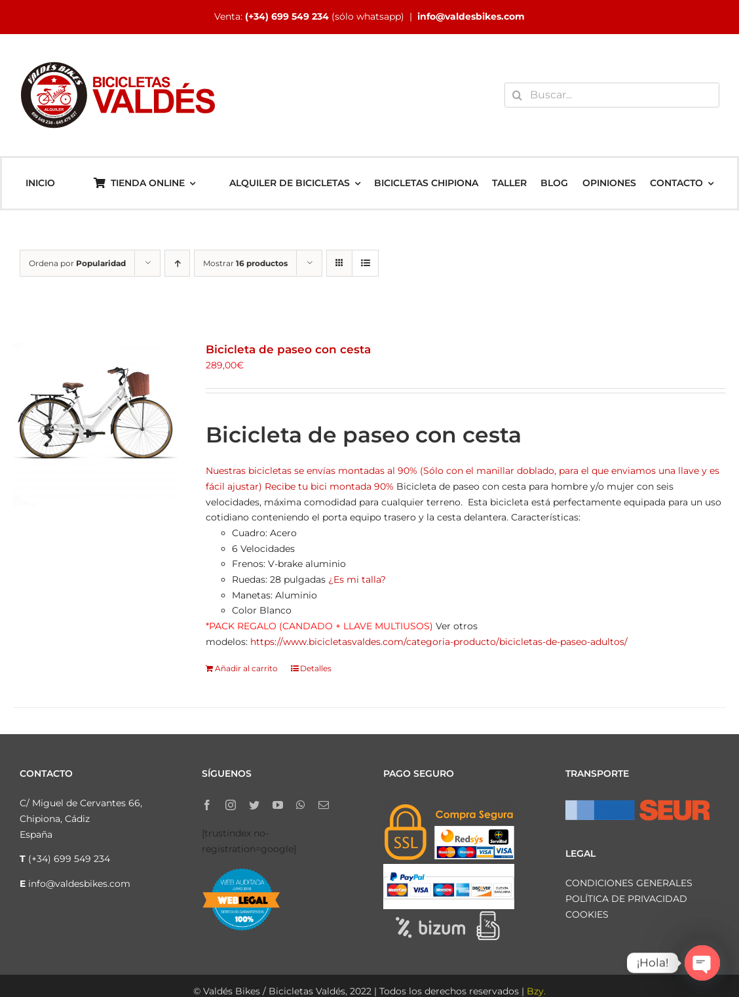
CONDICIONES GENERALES (628, 883)
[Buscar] (516, 95)
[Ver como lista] (365, 263)
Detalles (316, 668)
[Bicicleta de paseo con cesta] (95, 424)
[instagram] (230, 805)
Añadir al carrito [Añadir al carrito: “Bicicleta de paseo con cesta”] (246, 668)
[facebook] (207, 805)
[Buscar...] (611, 95)
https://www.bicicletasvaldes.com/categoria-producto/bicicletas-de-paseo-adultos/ (439, 642)
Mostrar (245, 263)
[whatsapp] (300, 805)
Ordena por (77, 263)
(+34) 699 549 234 (287, 16)
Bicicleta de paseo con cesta (288, 349)
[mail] (323, 805)
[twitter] (254, 805)
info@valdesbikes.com (471, 16)
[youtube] (278, 805)
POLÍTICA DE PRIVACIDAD (626, 899)
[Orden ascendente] (177, 263)
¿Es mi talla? (357, 579)
